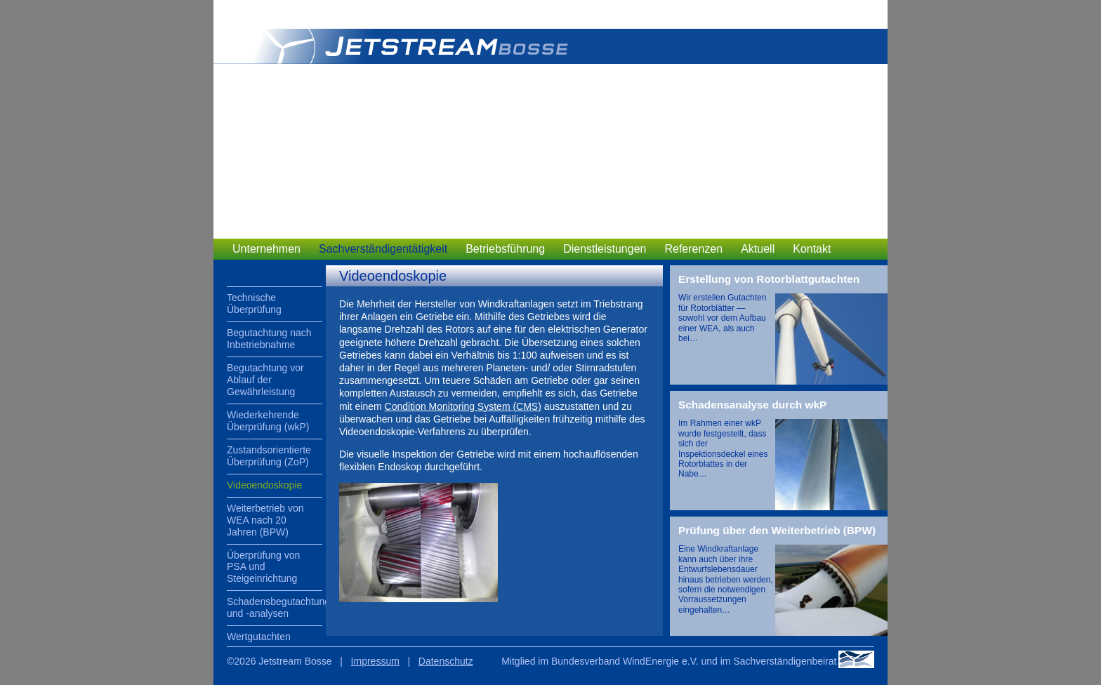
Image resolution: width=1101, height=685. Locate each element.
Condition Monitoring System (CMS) (463, 406)
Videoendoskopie (264, 485)
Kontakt (812, 249)
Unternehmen (266, 249)
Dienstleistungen (604, 249)
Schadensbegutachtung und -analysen (274, 607)
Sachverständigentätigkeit (383, 249)
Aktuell (757, 249)
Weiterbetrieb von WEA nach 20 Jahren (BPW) (265, 520)
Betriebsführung (505, 249)
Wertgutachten (259, 636)
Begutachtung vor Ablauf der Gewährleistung (265, 379)
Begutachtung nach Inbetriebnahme (269, 338)
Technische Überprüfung (254, 303)
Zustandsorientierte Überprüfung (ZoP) (269, 455)
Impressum (375, 661)
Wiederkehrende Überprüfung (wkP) (268, 420)
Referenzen (693, 249)
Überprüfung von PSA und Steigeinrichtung (263, 567)
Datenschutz (445, 661)
